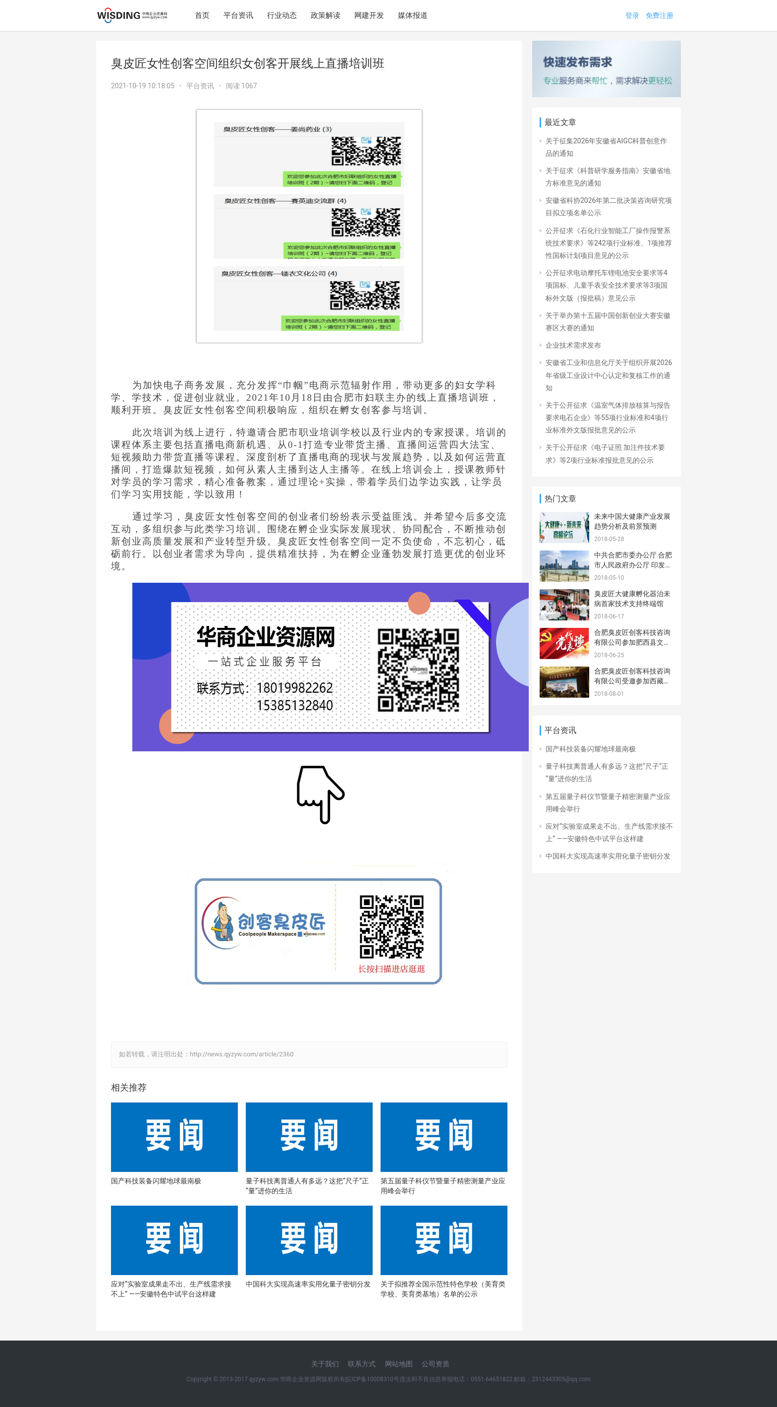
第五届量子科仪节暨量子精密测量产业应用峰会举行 (443, 1186)
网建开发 (369, 15)
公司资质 (435, 1364)
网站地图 (399, 1364)
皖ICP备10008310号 (372, 1379)
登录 (632, 15)
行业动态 (282, 15)
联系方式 (362, 1364)
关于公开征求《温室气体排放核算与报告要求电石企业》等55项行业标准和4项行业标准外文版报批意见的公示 (608, 417)
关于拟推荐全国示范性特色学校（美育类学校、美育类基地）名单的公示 (443, 1289)
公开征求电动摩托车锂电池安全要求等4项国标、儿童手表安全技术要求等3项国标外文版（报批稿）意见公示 (606, 285)
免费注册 (659, 15)
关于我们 (325, 1364)
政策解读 (325, 15)
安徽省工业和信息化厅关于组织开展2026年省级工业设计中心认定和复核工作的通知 (609, 375)
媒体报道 (413, 15)
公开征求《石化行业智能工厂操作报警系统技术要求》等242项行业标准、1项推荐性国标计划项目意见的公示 (609, 243)
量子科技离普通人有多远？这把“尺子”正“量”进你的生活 (307, 1186)
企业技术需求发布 (573, 345)
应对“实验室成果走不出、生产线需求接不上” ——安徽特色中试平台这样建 (171, 1289)
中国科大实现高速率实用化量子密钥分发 (308, 1284)
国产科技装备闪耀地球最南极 (156, 1181)
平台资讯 (238, 15)
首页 (202, 15)
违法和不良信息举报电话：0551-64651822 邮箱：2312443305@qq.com (495, 1379)
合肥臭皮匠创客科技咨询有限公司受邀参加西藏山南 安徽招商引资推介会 (632, 680)
